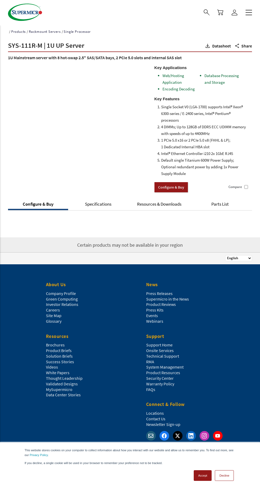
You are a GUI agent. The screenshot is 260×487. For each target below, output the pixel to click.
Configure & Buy (38, 203)
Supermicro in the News (167, 298)
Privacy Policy (39, 454)
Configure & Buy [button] (171, 186)
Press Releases (159, 292)
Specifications (98, 203)
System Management (165, 366)
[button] (217, 45)
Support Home (159, 344)
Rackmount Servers (45, 31)
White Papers (57, 371)
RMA (150, 361)
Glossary (53, 320)
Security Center (160, 377)
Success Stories (60, 361)
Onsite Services (160, 349)
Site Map (53, 314)
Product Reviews (161, 303)
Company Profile (61, 292)
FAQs (150, 388)
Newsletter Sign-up (163, 423)
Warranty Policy (160, 383)
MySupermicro (59, 388)
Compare (235, 186)
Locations (155, 412)
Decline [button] (224, 474)
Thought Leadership (64, 377)
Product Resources (163, 371)
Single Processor (77, 31)
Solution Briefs (59, 355)
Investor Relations (62, 303)
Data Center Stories (63, 394)
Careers (53, 309)
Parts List (220, 203)
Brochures (55, 344)
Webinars (154, 320)
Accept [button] (202, 474)
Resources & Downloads (159, 203)
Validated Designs (62, 383)
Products (18, 31)
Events (152, 314)
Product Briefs (59, 349)
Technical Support (162, 355)
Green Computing (62, 298)
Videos (52, 366)
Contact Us (155, 418)
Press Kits (155, 309)
